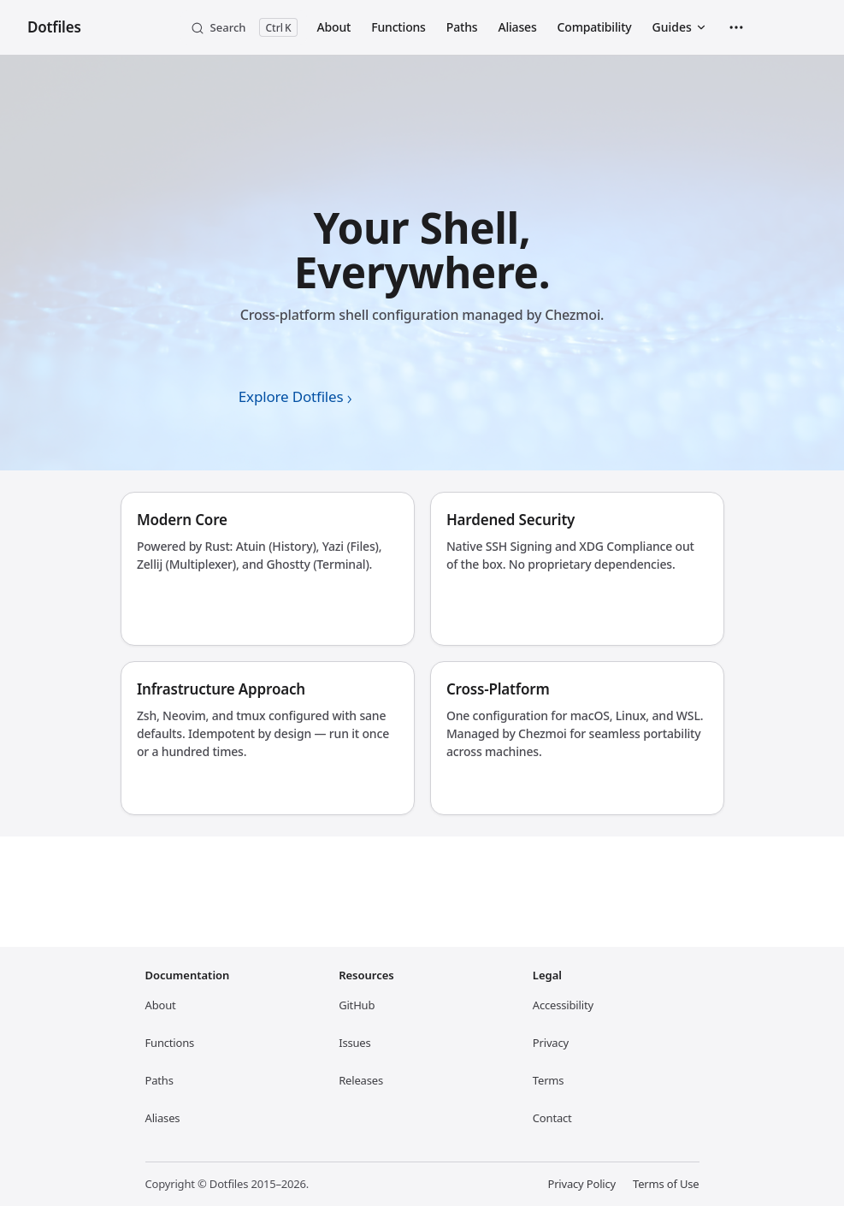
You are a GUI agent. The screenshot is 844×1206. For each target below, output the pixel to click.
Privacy (551, 1042)
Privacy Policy (581, 1183)
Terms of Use (666, 1183)
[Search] (243, 27)
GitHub (357, 1001)
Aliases (162, 1118)
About (160, 1005)
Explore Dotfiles (291, 396)
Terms (548, 1080)
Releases (361, 1077)
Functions (170, 1042)
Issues (354, 1039)
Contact (552, 1118)
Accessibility (563, 1005)
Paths (159, 1080)
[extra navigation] (736, 27)
